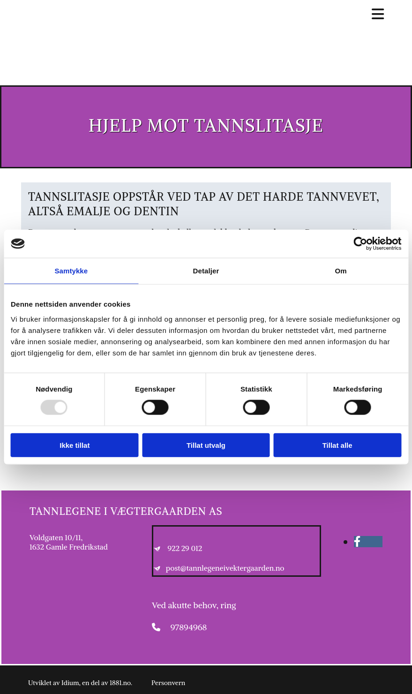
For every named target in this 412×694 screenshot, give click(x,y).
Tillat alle (337, 445)
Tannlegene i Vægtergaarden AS (126, 511)
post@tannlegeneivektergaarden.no (225, 568)
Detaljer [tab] (206, 271)
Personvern (168, 683)
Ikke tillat (75, 445)
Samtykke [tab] (71, 271)
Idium (70, 683)
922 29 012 (185, 548)
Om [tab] (341, 271)
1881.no (120, 683)
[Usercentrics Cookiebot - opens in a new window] (360, 244)
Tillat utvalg (206, 445)
